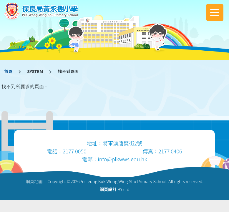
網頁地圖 (34, 181)
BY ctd (115, 189)
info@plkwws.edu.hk (122, 159)
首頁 (8, 71)
